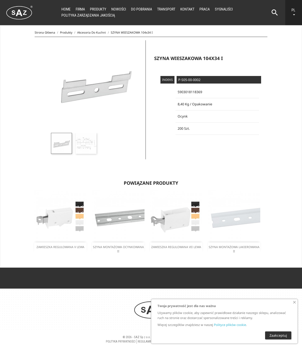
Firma (80, 9)
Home (66, 9)
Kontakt (187, 9)
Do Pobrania (141, 9)
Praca (204, 9)
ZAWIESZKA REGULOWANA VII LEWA (176, 247)
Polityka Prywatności (120, 341)
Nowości (118, 9)
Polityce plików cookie (230, 325)
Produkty (98, 9)
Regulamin (145, 341)
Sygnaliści (224, 9)
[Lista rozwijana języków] (296, 12)
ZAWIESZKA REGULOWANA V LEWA (60, 247)
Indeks (167, 80)
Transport (166, 9)
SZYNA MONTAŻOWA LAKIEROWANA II (234, 249)
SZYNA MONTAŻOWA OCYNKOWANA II (118, 249)
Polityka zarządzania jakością (88, 15)
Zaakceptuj (278, 335)
